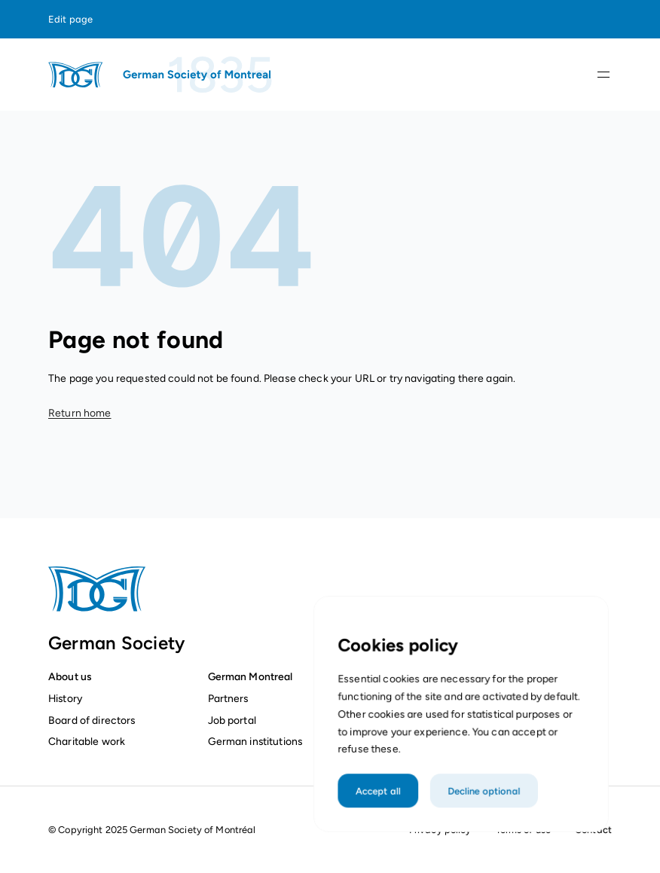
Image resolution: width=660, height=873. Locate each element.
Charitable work (86, 741)
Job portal (232, 720)
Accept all (382, 809)
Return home (80, 413)
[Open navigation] (603, 74)
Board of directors (92, 720)
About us (69, 676)
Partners (228, 698)
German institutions (255, 741)
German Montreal (250, 676)
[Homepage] (161, 74)
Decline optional (482, 809)
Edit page (70, 19)
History (65, 698)
